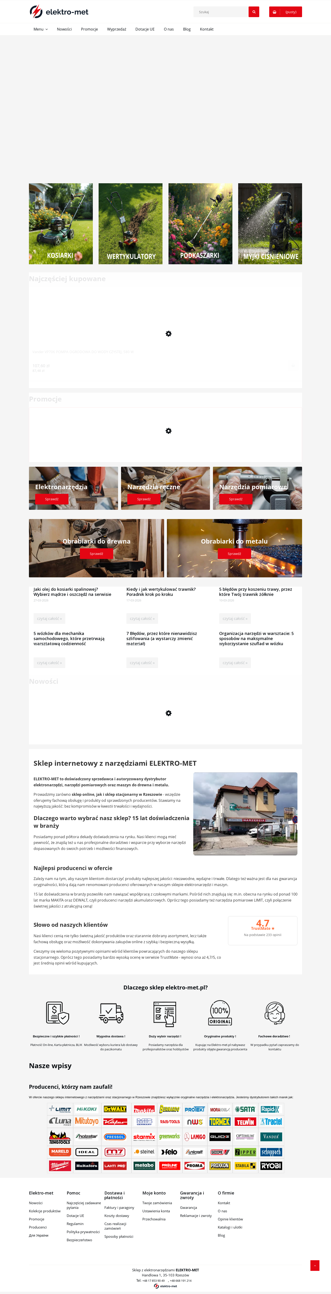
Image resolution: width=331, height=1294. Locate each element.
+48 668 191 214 (180, 1280)
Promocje (36, 1219)
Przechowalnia (154, 1219)
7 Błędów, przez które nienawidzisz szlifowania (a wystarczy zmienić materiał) (161, 634)
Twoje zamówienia (157, 1203)
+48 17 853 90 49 (153, 1280)
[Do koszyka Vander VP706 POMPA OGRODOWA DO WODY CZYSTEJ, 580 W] (293, 365)
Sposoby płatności (118, 1236)
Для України (38, 1235)
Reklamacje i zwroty (196, 1215)
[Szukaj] (254, 11)
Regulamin (75, 1223)
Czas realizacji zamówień (115, 1226)
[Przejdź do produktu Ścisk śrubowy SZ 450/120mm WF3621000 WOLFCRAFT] (165, 445)
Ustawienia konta (156, 1211)
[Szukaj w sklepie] (227, 12)
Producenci (38, 1227)
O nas (222, 1211)
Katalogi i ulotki (230, 1227)
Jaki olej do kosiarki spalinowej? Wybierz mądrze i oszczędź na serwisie (72, 589)
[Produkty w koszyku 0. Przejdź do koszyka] (285, 11)
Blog (221, 1235)
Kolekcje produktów (45, 1211)
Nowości (36, 1203)
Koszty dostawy (116, 1215)
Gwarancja (188, 1207)
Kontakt (224, 1203)
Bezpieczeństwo (79, 1240)
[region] (165, 105)
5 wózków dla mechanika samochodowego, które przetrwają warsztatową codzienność (69, 634)
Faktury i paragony (119, 1207)
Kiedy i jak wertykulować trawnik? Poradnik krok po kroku (161, 589)
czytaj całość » (49, 618)
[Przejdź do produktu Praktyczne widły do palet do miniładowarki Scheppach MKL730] (165, 727)
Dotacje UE (75, 1215)
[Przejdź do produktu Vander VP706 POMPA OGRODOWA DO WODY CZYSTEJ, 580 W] (165, 325)
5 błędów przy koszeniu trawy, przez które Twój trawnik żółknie (255, 589)
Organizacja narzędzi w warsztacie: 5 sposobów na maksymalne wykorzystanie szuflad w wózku (256, 634)
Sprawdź (52, 499)
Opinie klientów (230, 1219)
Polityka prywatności (83, 1231)
